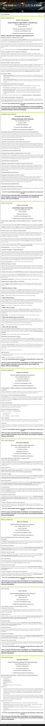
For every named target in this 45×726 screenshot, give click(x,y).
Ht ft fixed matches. (16, 106)
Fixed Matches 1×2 (25, 432)
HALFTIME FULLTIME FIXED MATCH (28, 103)
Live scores (7, 432)
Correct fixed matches (23, 434)
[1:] (21, 623)
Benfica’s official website (34, 49)
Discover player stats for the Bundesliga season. (10, 183)
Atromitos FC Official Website (6, 261)
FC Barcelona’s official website (23, 49)
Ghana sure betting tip (7, 519)
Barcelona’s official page (27, 95)
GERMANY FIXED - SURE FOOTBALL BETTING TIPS (12, 1)
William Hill (3, 305)
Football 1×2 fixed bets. (23, 108)
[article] (22, 62)
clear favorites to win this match (26, 245)
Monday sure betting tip (7, 370)
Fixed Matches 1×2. (26, 106)
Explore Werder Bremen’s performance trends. (10, 160)
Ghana (4, 540)
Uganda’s (8, 489)
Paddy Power (3, 334)
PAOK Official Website (5, 247)
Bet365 (2, 295)
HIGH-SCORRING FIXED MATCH (14, 103)
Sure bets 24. (13, 108)
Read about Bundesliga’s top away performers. (10, 172)
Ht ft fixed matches (16, 432)
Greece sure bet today (6, 203)
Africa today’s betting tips (7, 440)
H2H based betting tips (7, 657)
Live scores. (8, 106)
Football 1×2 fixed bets (11, 434)
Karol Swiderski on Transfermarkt (7, 279)
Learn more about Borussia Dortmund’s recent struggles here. (12, 139)
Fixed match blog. (5, 108)
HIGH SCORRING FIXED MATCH (14, 508)
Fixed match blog (35, 432)
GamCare (3, 357)
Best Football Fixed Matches (36, 434)
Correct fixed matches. (35, 108)
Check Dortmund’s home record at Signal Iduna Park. (11, 150)
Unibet (2, 324)
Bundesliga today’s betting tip (8, 114)
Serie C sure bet (5, 589)
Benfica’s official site (37, 95)
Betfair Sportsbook (4, 314)
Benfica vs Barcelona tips (7, 18)
